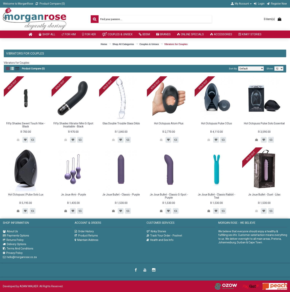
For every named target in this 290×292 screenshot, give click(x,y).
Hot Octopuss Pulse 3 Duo (216, 123)
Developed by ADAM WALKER (20, 286)
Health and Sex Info (160, 240)
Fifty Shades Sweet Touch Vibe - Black (25, 125)
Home (104, 44)
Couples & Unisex (149, 44)
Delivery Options (14, 244)
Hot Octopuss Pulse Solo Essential (264, 123)
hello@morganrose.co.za (20, 257)
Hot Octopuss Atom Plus (168, 123)
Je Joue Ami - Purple (73, 194)
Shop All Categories (123, 44)
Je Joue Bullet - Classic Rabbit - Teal (216, 196)
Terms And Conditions (18, 248)
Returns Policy (13, 240)
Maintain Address (86, 240)
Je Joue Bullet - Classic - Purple (121, 194)
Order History (84, 231)
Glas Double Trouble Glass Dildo (121, 123)
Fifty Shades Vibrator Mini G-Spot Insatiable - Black (73, 125)
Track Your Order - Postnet (164, 235)
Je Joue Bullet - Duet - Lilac (264, 194)
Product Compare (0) (33, 68)
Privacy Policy (13, 253)
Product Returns (86, 235)
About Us (10, 231)
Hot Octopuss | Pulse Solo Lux (25, 194)
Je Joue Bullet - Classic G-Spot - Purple (169, 196)
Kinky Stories (156, 231)
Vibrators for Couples (175, 44)
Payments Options (16, 235)
